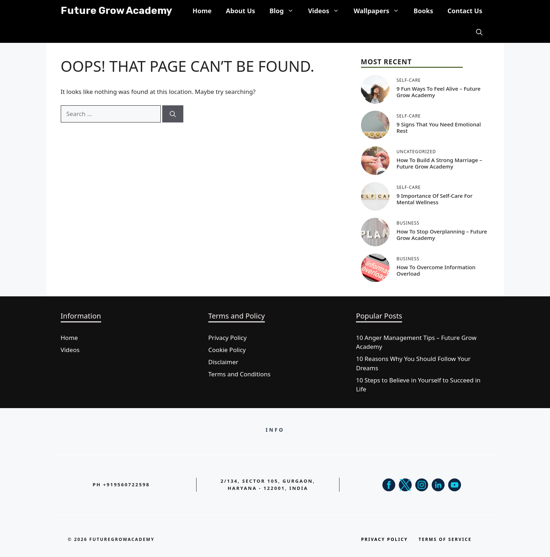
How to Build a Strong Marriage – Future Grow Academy (439, 163)
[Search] (172, 113)
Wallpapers (379, 10)
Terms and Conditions (239, 374)
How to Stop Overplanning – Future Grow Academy (442, 234)
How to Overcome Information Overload (436, 270)
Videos (327, 10)
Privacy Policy (227, 337)
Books (423, 10)
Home (202, 10)
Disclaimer (223, 362)
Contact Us (464, 10)
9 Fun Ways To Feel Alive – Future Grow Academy (439, 92)
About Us (240, 10)
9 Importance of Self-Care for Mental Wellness (435, 199)
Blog (285, 10)
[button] (479, 32)
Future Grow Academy (116, 10)
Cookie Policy (227, 350)
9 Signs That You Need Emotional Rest (439, 127)
